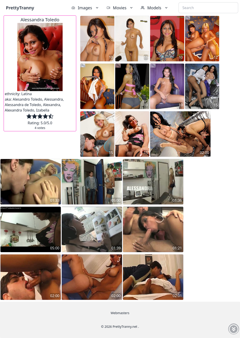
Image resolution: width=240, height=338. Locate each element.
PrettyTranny (20, 8)
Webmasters (120, 313)
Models (155, 7)
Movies (120, 7)
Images (85, 7)
